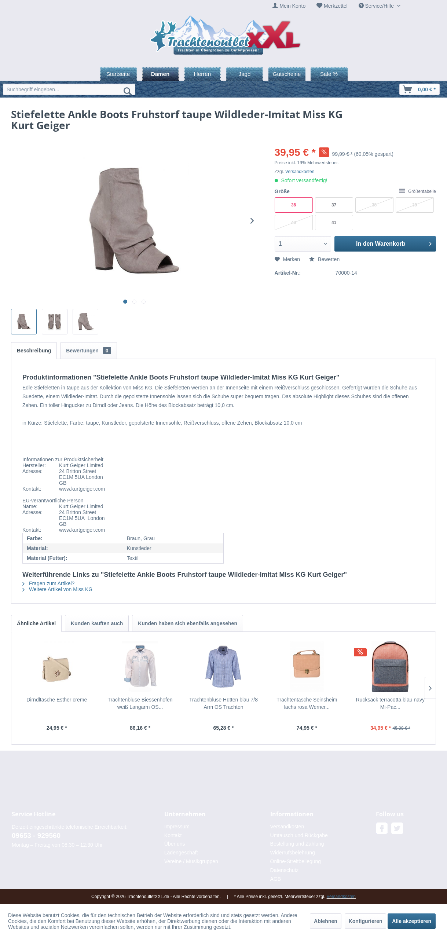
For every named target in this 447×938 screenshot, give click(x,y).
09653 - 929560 (36, 835)
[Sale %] (329, 74)
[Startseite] (118, 74)
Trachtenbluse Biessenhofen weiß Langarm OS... (140, 703)
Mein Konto (292, 6)
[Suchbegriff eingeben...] (69, 89)
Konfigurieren (365, 921)
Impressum (177, 826)
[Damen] (160, 74)
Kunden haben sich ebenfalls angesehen (187, 623)
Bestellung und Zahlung (297, 844)
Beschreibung (34, 350)
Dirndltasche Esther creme (56, 700)
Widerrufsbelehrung (292, 852)
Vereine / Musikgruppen (191, 861)
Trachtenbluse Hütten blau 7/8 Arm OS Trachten (223, 703)
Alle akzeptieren (411, 921)
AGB (275, 879)
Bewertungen (88, 350)
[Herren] (203, 74)
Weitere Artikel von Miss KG (57, 589)
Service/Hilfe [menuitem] (377, 6)
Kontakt (173, 835)
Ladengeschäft (181, 852)
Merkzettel (336, 6)
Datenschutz (284, 870)
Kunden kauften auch (97, 623)
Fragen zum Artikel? (48, 583)
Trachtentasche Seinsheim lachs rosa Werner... (306, 703)
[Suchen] (127, 91)
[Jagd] (245, 74)
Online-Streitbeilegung (295, 861)
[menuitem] (289, 6)
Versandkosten (299, 171)
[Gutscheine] (287, 74)
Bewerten (324, 259)
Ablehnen (325, 921)
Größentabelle (417, 191)
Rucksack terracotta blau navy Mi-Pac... (390, 703)
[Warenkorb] (419, 89)
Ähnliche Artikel (36, 623)
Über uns (174, 844)
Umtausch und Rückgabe (299, 835)
